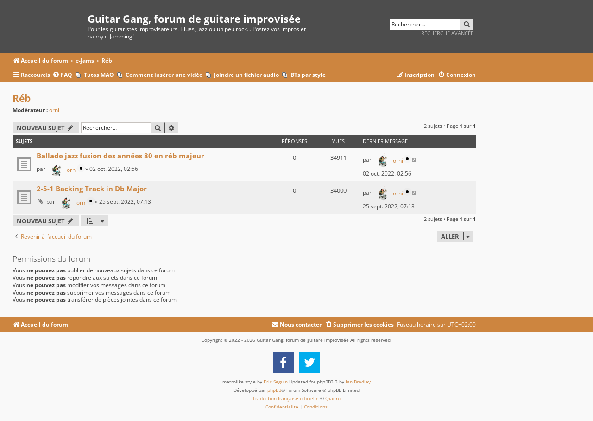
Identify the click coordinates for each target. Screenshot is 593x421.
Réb (22, 98)
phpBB (274, 390)
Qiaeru (333, 398)
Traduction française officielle (285, 398)
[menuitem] (62, 75)
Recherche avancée (447, 33)
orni (54, 110)
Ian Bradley (358, 381)
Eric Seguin (276, 381)
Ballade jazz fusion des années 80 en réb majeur (120, 155)
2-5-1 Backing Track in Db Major (92, 188)
